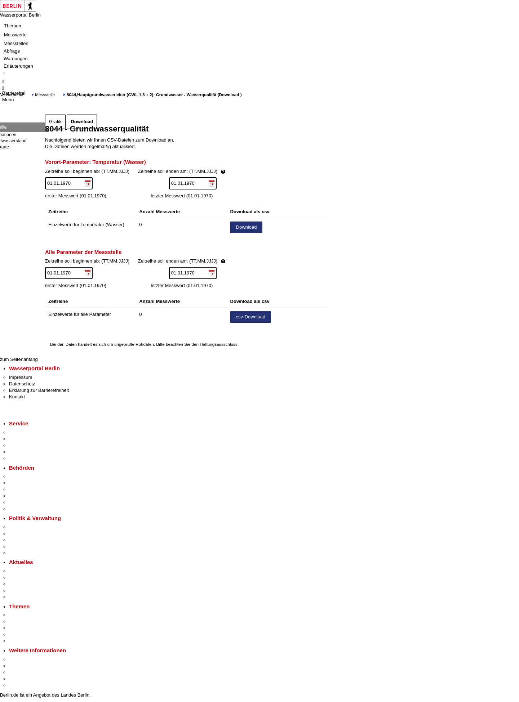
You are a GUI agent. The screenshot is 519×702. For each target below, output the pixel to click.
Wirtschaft (19, 672)
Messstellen (16, 43)
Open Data (20, 546)
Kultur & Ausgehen (28, 659)
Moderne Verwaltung (30, 628)
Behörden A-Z (23, 476)
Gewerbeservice (26, 458)
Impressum (20, 377)
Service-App (22, 432)
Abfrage (12, 51)
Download (82, 121)
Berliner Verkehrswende (34, 621)
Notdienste (20, 452)
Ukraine (17, 590)
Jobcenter (19, 502)
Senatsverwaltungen (30, 483)
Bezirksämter (22, 489)
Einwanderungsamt (29, 509)
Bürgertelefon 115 (27, 445)
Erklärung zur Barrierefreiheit (39, 390)
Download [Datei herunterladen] (246, 227)
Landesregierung (26, 527)
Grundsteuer (22, 641)
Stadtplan (19, 685)
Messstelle (45, 94)
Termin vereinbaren (29, 439)
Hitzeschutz (21, 597)
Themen (12, 25)
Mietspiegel (21, 634)
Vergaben (19, 553)
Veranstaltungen (26, 584)
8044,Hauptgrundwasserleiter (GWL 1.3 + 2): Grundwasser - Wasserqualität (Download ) (154, 94)
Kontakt (17, 396)
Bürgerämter (22, 495)
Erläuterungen (18, 66)
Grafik (55, 121)
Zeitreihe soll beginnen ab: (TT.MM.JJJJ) (160, 171)
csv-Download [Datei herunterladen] (251, 316)
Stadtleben (20, 678)
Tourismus (19, 666)
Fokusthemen (23, 615)
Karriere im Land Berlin (33, 533)
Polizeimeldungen (27, 577)
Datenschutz (22, 383)
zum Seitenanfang (19, 359)
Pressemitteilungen (29, 571)
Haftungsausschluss (219, 344)
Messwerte (15, 34)
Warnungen (16, 58)
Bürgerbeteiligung (27, 540)
